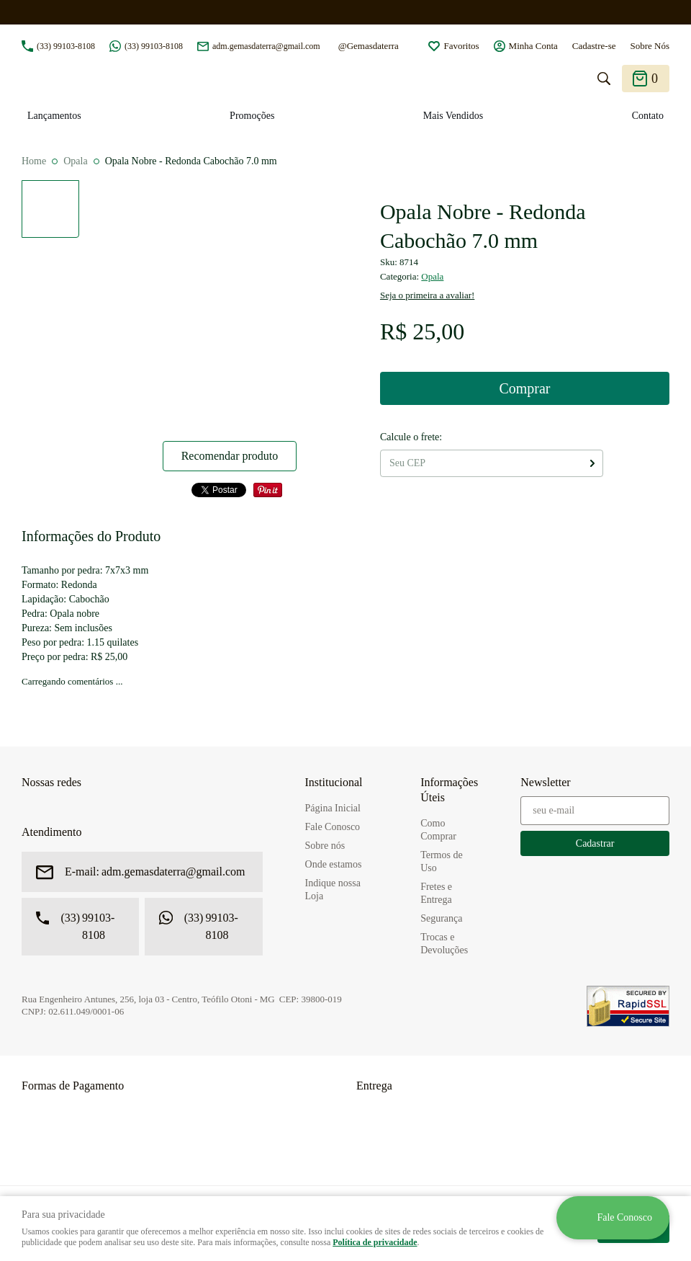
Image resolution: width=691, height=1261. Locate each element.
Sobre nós (325, 845)
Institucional (334, 782)
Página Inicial (333, 808)
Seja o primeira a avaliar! (427, 295)
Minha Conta (533, 45)
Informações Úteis (449, 789)
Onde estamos (333, 864)
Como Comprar (438, 830)
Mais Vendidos (453, 115)
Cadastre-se (594, 45)
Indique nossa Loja (333, 889)
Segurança (441, 918)
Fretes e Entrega (436, 893)
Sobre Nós (649, 45)
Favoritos (461, 45)
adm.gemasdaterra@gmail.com (266, 46)
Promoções (252, 115)
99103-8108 (66, 46)
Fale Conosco (333, 826)
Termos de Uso (441, 861)
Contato (648, 115)
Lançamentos (54, 115)
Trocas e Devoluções (444, 943)
